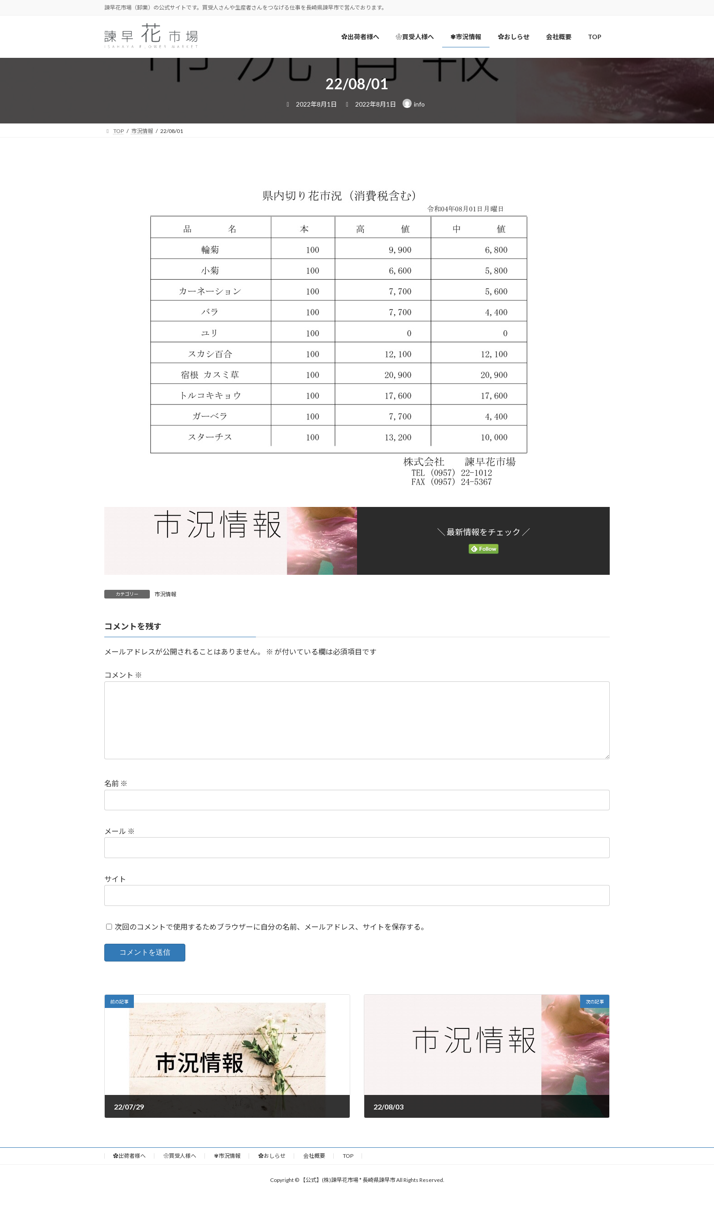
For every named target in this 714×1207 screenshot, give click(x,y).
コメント (123, 675)
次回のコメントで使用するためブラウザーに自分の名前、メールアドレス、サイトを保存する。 (271, 941)
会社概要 (314, 1170)
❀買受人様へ (179, 1170)
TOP (348, 1170)
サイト (115, 893)
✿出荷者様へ (129, 1170)
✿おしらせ (272, 1170)
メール (119, 845)
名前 (116, 798)
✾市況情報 (227, 1170)
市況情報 (165, 594)
